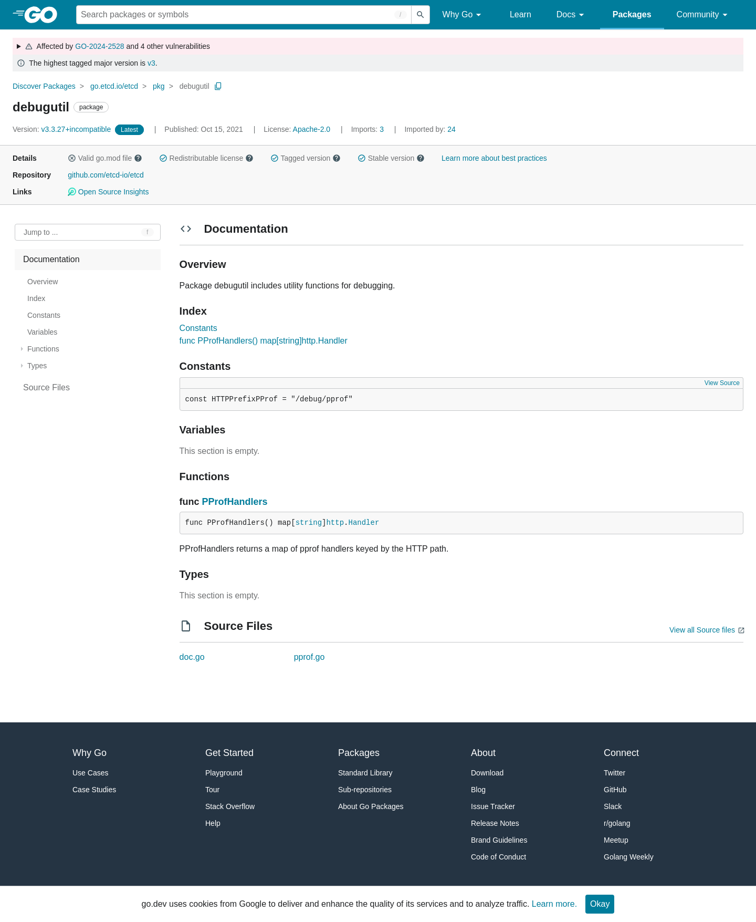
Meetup (616, 840)
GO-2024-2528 (99, 46)
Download (487, 773)
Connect (621, 753)
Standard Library (365, 773)
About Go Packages (371, 806)
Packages (632, 14)
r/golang (617, 823)
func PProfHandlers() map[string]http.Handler (264, 340)
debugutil (194, 86)
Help (212, 823)
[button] (72, 158)
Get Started (229, 753)
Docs (571, 15)
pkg (159, 86)
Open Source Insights (108, 192)
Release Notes (495, 823)
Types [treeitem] (37, 365)
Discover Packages (44, 86)
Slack (613, 806)
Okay (600, 903)
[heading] (44, 14)
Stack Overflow (230, 806)
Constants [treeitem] (43, 315)
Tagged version (305, 158)
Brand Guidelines (499, 840)
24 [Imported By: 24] (429, 129)
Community (704, 15)
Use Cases (90, 773)
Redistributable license (206, 158)
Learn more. (554, 903)
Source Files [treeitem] (46, 387)
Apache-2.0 (312, 129)
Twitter (614, 773)
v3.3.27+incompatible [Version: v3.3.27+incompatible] (63, 129)
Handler (363, 523)
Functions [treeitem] (43, 349)
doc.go (192, 656)
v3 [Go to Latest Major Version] (151, 63)
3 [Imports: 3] (368, 129)
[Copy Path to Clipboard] (218, 86)
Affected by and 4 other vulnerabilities (117, 46)
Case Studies (94, 789)
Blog (478, 789)
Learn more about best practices (494, 158)
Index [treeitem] (36, 298)
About (483, 753)
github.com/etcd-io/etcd (106, 175)
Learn (520, 14)
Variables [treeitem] (42, 332)
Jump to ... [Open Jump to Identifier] (41, 232)
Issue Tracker (493, 806)
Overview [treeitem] (42, 281)
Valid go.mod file (105, 158)
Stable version (391, 158)
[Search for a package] (244, 14)
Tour (212, 789)
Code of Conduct (498, 857)
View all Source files (702, 630)
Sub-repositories (365, 789)
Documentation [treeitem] (51, 259)
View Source (722, 383)
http (335, 523)
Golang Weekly (629, 857)
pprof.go (309, 656)
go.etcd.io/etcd (114, 86)
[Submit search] (420, 14)
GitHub (615, 789)
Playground (224, 773)
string (309, 523)
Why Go (464, 15)
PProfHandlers (235, 501)
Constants (198, 328)
